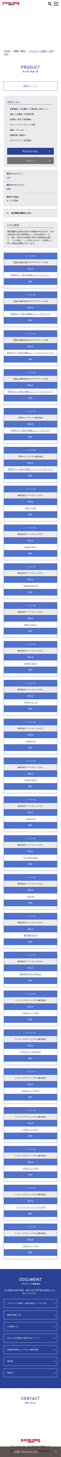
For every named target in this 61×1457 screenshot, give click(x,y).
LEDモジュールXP (30, 1246)
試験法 (10, 1373)
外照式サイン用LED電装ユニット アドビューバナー (30, 392)
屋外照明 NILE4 (30, 935)
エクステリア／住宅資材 (20, 140)
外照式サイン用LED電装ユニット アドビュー (30, 275)
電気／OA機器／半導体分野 (22, 114)
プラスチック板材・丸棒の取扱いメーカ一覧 (26, 1303)
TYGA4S (30, 896)
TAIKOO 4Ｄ (30, 741)
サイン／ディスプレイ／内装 (22, 125)
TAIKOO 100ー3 (30, 547)
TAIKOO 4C (30, 819)
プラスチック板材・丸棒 (40, 51)
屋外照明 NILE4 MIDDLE (30, 974)
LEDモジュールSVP (30, 1091)
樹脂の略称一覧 (14, 1315)
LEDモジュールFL (30, 1129)
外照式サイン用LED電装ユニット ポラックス (30, 430)
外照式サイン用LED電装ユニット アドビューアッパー (30, 353)
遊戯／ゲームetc (17, 130)
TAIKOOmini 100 (30, 586)
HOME (7, 51)
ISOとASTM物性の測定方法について (23, 1338)
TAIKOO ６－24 (30, 702)
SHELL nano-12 (30, 625)
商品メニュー (30, 86)
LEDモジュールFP (30, 1168)
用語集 (10, 1361)
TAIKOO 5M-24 (30, 663)
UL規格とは (12, 1326)
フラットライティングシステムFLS (30, 1207)
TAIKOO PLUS (30, 780)
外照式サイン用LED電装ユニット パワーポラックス (30, 469)
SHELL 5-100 (30, 508)
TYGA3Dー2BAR (30, 858)
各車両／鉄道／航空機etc (21, 119)
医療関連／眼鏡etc (18, 135)
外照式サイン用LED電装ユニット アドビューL (30, 314)
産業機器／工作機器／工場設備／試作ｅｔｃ (29, 109)
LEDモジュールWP (30, 1013)
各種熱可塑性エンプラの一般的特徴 (22, 1350)
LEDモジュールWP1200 (30, 1052)
